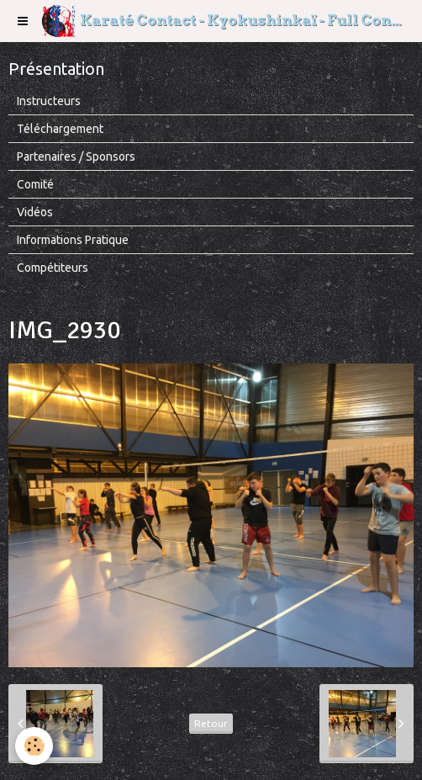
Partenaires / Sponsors (76, 156)
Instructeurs (49, 101)
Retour (211, 723)
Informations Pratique (73, 240)
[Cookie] (34, 746)
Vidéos (35, 212)
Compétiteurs (52, 267)
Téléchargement (60, 128)
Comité (35, 184)
